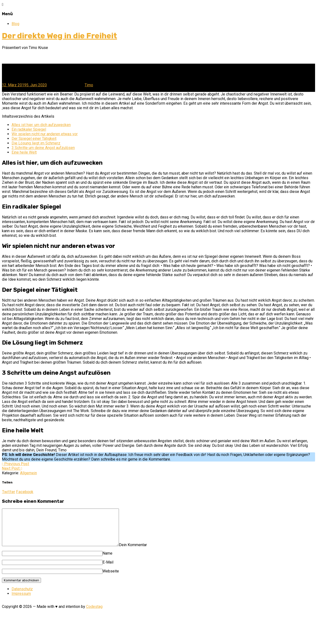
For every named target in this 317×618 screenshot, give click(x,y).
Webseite (111, 578)
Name (107, 560)
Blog (15, 23)
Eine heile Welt (24, 152)
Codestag (94, 613)
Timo (89, 85)
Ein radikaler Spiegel (29, 129)
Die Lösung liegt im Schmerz (36, 143)
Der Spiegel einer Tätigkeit (34, 138)
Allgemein (28, 473)
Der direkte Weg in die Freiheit (59, 35)
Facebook (24, 491)
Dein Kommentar (147, 552)
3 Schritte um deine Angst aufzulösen (43, 147)
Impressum (21, 600)
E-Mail (108, 569)
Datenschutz (22, 596)
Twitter (8, 491)
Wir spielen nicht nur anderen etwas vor (45, 134)
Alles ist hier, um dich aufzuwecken (41, 124)
